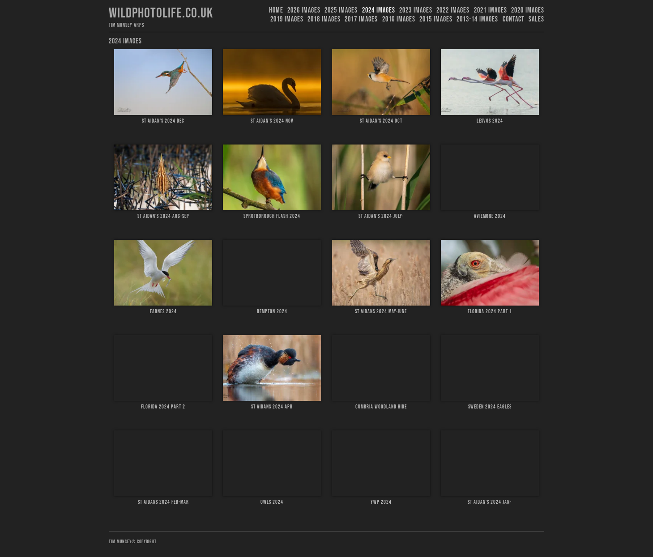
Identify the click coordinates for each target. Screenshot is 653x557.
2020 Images (527, 10)
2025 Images (341, 10)
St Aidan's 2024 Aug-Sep (163, 216)
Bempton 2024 (272, 311)
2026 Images (303, 10)
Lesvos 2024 (490, 121)
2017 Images (361, 19)
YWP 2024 (381, 502)
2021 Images (490, 10)
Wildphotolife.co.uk (161, 13)
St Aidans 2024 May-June (381, 311)
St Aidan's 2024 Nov (272, 121)
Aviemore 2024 (490, 216)
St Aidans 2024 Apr (272, 407)
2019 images (286, 19)
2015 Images (435, 19)
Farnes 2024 (163, 311)
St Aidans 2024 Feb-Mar (163, 502)
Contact (514, 19)
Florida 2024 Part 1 (490, 311)
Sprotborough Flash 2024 (271, 216)
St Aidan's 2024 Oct (381, 121)
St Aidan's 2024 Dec (163, 121)
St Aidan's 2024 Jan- (490, 502)
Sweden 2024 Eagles (490, 407)
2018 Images (324, 19)
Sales (536, 19)
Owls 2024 (271, 502)
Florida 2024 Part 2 (163, 407)
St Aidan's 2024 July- (381, 216)
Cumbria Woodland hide (381, 407)
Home (276, 10)
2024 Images (378, 10)
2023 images (415, 10)
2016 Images (398, 19)
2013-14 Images (477, 19)
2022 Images (452, 10)
